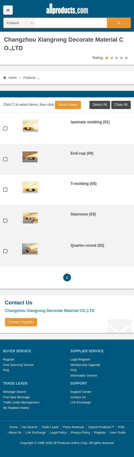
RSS (121, 427)
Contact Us (78, 397)
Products (29, 77)
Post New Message (16, 397)
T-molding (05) (84, 183)
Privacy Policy (80, 432)
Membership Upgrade (85, 365)
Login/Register (80, 359)
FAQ (6, 370)
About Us (15, 432)
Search (119, 23)
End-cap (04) (82, 153)
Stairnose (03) (83, 214)
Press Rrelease (73, 427)
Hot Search (29, 427)
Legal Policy (58, 432)
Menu (8, 10)
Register (9, 359)
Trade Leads (50, 427)
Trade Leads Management (21, 402)
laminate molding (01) (90, 122)
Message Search (14, 391)
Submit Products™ (101, 427)
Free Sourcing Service (18, 365)
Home (10, 77)
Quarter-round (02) (87, 245)
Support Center (81, 391)
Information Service (83, 375)
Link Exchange (80, 402)
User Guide (118, 432)
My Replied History (16, 408)
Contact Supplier (21, 322)
